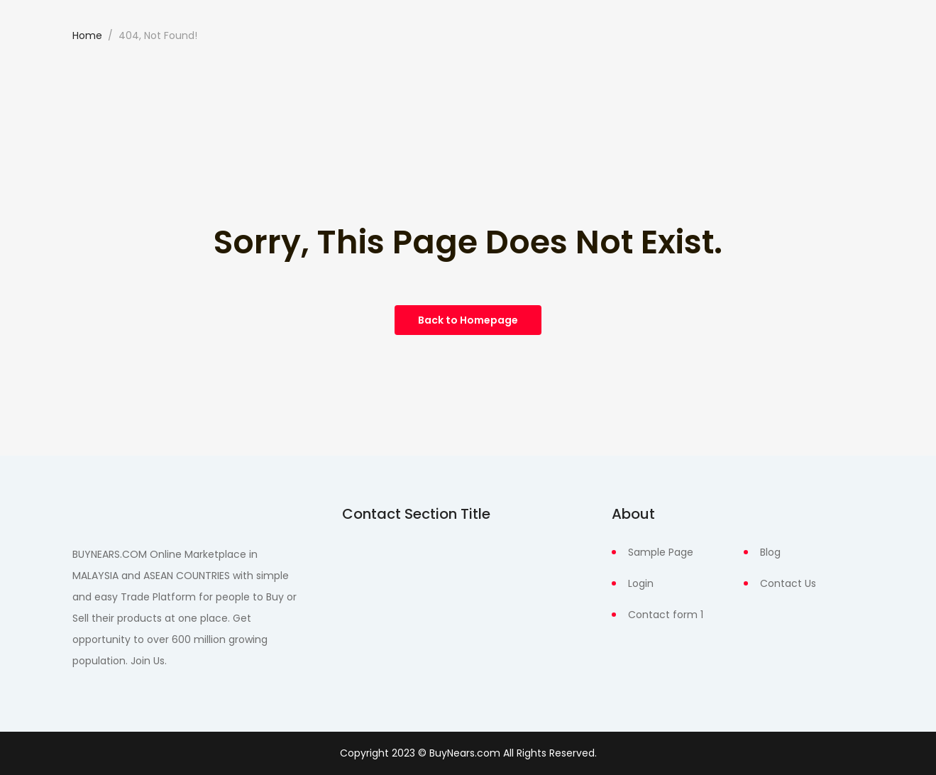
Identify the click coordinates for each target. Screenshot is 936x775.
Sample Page (660, 552)
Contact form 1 (665, 615)
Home (87, 35)
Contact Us (788, 583)
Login (641, 583)
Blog (770, 552)
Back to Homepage (468, 320)
